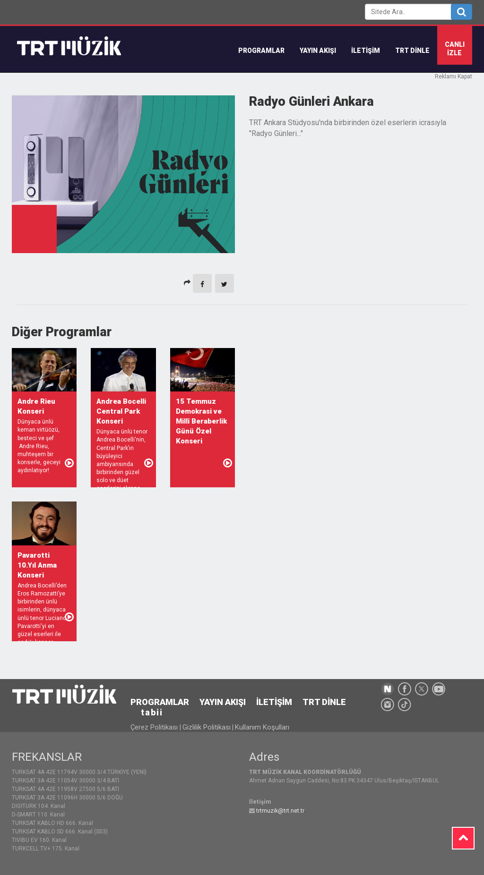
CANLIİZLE (455, 49)
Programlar (261, 50)
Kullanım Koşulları (262, 727)
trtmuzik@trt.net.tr (280, 810)
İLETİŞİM (365, 50)
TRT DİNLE (412, 50)
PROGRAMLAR (159, 702)
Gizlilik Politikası (206, 727)
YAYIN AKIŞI (318, 50)
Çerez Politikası (155, 727)
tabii (152, 712)
